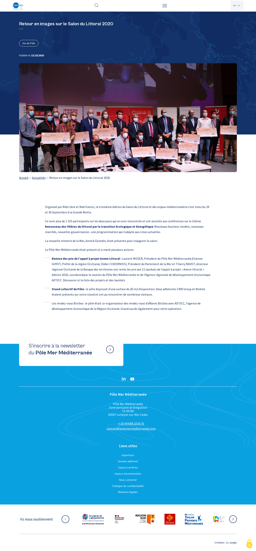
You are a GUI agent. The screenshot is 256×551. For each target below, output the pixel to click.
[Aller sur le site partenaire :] (93, 519)
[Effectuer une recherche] (96, 5)
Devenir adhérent (128, 461)
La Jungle (231, 542)
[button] (165, 6)
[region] (128, 177)
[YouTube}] (132, 379)
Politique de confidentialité (128, 486)
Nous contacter (128, 480)
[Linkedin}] (124, 379)
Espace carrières (128, 467)
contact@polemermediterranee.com (131, 428)
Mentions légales (128, 492)
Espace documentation (128, 473)
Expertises (128, 455)
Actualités (39, 178)
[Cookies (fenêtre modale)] (249, 544)
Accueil (23, 178)
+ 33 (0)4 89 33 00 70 (131, 423)
